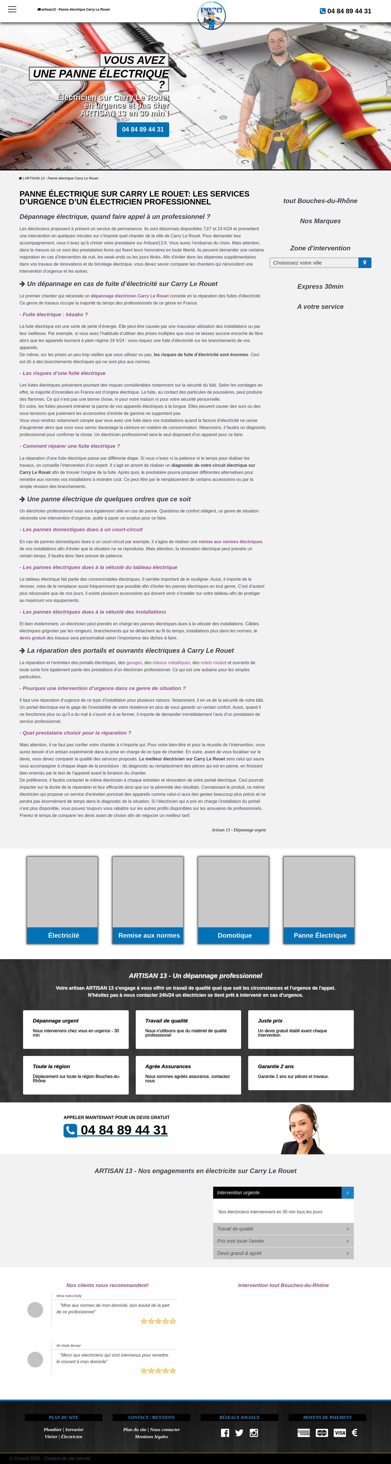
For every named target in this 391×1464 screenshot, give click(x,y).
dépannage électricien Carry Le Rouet (130, 296)
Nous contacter (165, 1429)
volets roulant (213, 662)
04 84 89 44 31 (343, 10)
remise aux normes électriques (231, 541)
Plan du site (135, 1429)
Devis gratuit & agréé (239, 1253)
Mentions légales (151, 1436)
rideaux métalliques (171, 662)
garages (134, 662)
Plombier (53, 1429)
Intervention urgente (238, 1192)
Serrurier (74, 1429)
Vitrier (51, 1436)
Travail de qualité (235, 1229)
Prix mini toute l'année (240, 1241)
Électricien (71, 1436)
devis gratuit (32, 638)
